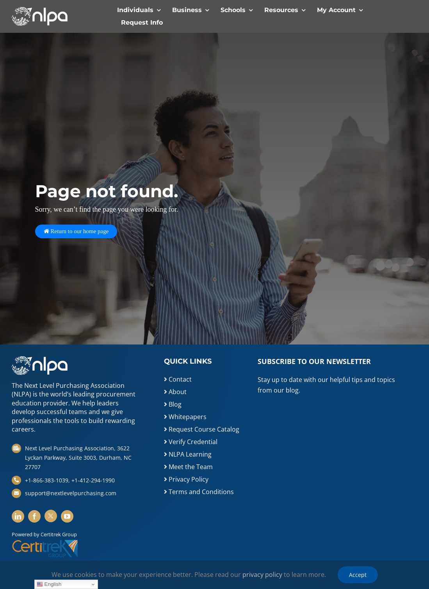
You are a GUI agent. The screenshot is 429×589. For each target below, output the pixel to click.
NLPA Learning (188, 454)
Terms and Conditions (199, 491)
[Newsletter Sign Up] (324, 446)
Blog (173, 404)
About (175, 391)
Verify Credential (190, 441)
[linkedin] (18, 516)
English (49, 584)
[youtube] (67, 516)
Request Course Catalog (201, 429)
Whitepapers (185, 416)
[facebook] (34, 516)
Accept (358, 574)
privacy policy (262, 574)
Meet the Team (188, 466)
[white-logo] (40, 10)
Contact (178, 379)
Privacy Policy (186, 479)
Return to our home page (76, 231)
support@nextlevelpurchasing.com (70, 493)
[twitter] (51, 516)
